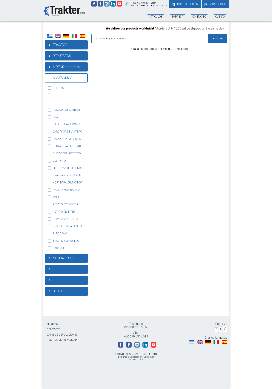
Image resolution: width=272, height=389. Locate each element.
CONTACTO (54, 329)
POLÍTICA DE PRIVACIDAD (62, 339)
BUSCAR (218, 38)
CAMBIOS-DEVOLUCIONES (62, 334)
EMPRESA (53, 324)
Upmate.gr (149, 357)
